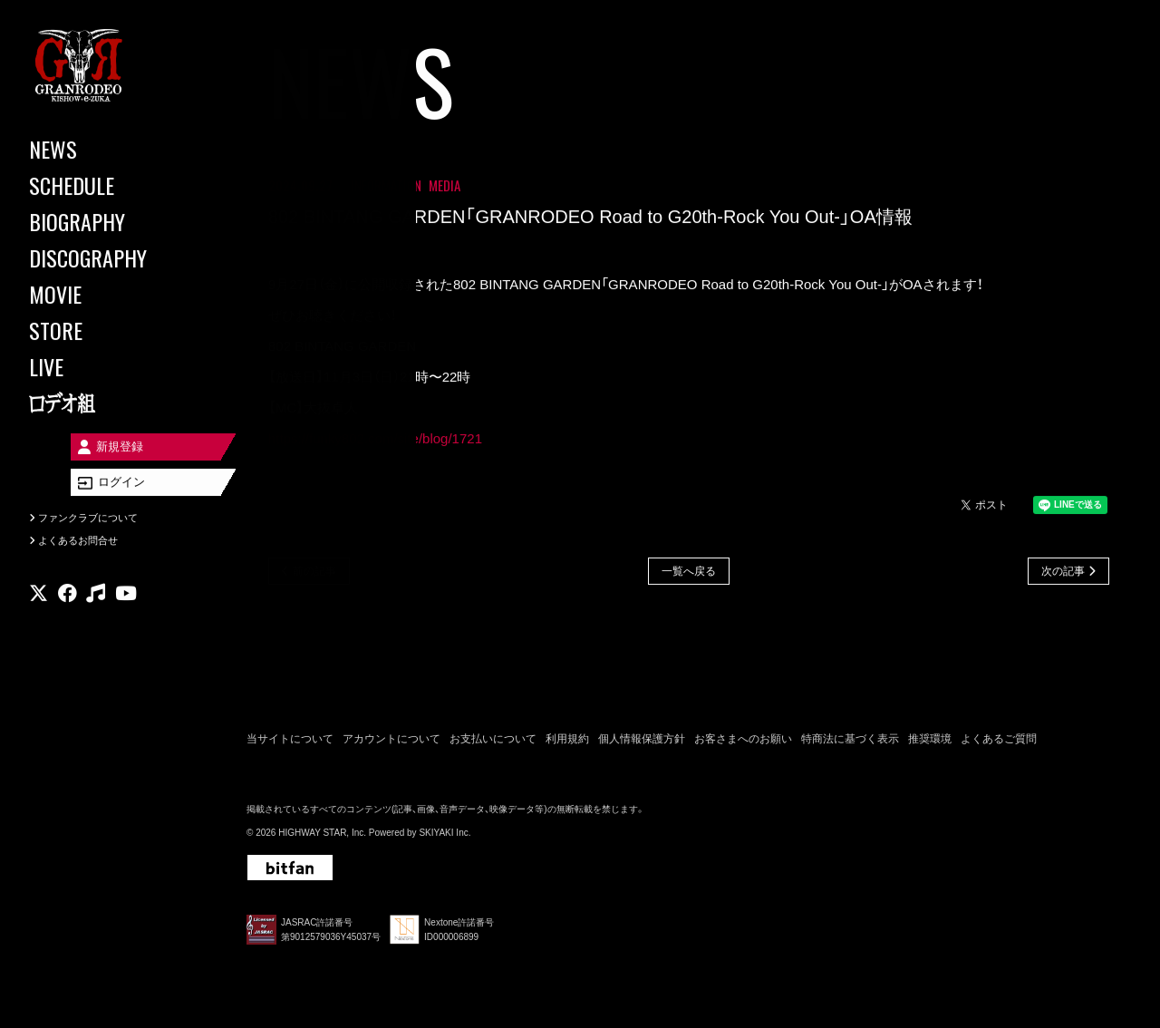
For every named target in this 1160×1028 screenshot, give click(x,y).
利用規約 (567, 741)
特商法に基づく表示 (850, 741)
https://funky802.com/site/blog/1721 (375, 440)
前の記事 (314, 573)
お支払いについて (493, 741)
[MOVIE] (108, 294)
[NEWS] (108, 149)
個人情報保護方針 (641, 741)
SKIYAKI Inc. (444, 836)
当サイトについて (290, 741)
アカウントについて (391, 741)
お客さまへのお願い (743, 741)
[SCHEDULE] (108, 185)
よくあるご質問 (999, 741)
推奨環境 (930, 741)
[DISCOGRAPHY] (108, 257)
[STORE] (108, 330)
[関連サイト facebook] (67, 611)
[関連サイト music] (95, 611)
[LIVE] (108, 366)
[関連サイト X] (38, 611)
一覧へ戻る (689, 573)
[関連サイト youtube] (126, 611)
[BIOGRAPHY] (108, 221)
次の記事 (1063, 573)
